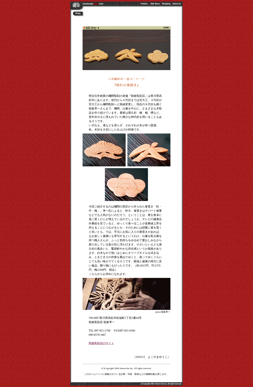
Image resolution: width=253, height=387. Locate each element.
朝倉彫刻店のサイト (101, 343)
